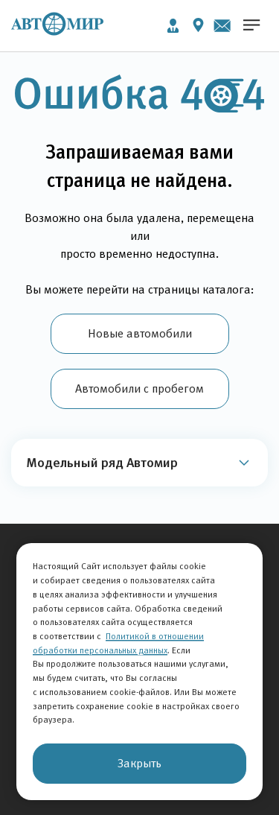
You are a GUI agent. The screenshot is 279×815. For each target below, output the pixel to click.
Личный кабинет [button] (173, 26)
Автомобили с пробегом (139, 388)
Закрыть (139, 763)
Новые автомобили (140, 333)
